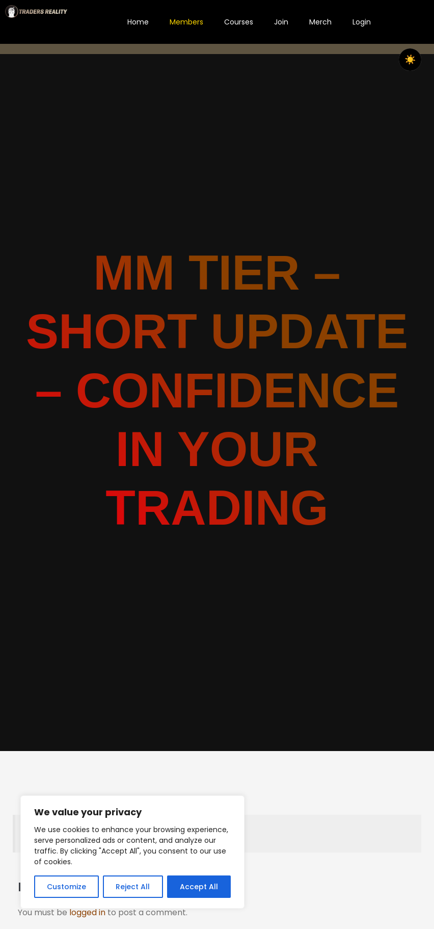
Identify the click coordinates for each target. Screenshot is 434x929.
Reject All (133, 887)
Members (186, 22)
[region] (132, 852)
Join (281, 22)
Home (138, 22)
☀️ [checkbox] (410, 60)
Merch (320, 22)
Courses (238, 22)
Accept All (199, 887)
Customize (66, 887)
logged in (87, 912)
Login (361, 22)
